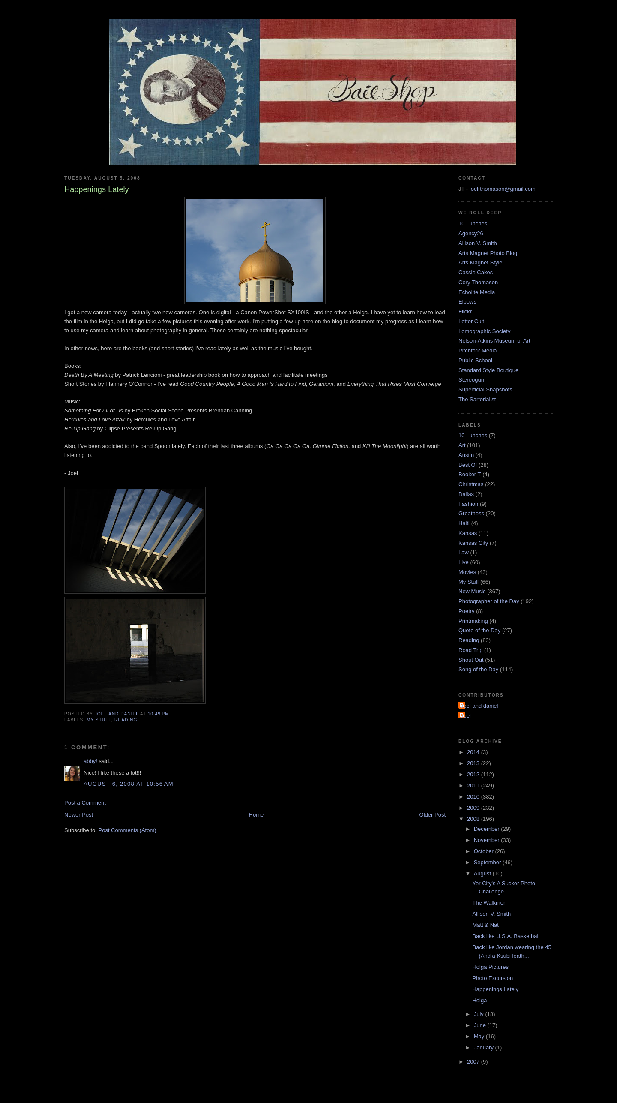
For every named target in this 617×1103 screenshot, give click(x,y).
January (484, 1047)
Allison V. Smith (477, 243)
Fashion (468, 504)
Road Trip (470, 650)
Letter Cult (471, 321)
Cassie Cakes (475, 272)
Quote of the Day (479, 630)
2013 (474, 763)
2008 (474, 819)
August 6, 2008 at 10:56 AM (129, 784)
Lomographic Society (484, 331)
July (479, 1014)
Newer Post (78, 814)
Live (463, 562)
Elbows (467, 301)
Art (462, 445)
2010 (474, 796)
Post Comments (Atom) (127, 830)
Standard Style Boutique (488, 370)
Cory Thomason (478, 282)
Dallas (466, 494)
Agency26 (470, 233)
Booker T (469, 474)
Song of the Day (478, 669)
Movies (467, 572)
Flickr (465, 311)
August (483, 873)
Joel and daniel (479, 706)
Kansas (467, 533)
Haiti (464, 523)
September (488, 862)
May (480, 1036)
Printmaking (473, 621)
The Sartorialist (477, 399)
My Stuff (99, 720)
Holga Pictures (490, 967)
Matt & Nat (485, 925)
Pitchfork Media (477, 350)
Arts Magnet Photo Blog (487, 253)
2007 (474, 1061)
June (481, 1025)
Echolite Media (476, 292)
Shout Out (471, 660)
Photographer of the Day (488, 601)
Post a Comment (85, 802)
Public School (475, 360)
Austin (466, 455)
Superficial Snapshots (485, 389)
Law (463, 552)
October (484, 851)
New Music (472, 591)
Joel (466, 715)
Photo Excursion (492, 978)
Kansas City (473, 543)
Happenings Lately (495, 989)
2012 (474, 774)
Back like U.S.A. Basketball (505, 936)
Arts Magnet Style (480, 262)
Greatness (471, 513)
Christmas (471, 484)
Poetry (466, 611)
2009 (474, 808)
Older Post (432, 814)
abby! (90, 761)
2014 (474, 752)
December (487, 829)
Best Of (467, 465)
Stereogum (472, 379)
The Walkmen (489, 902)
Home (256, 814)
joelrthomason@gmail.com (503, 189)
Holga (479, 1000)
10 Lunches (472, 223)
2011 (474, 785)
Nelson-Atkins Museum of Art (494, 340)
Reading (125, 720)
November (487, 840)
